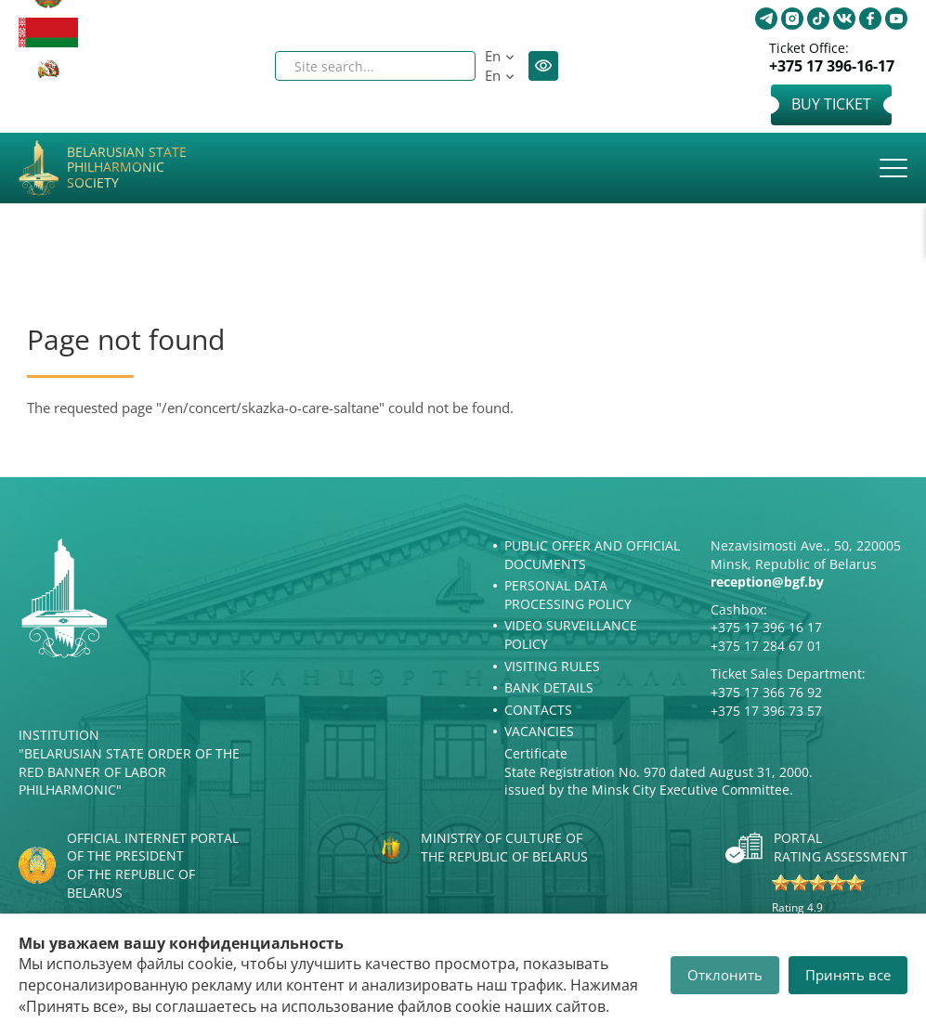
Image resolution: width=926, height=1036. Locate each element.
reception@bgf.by (767, 581)
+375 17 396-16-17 (831, 66)
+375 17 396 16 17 (766, 627)
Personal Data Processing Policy (568, 594)
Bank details (548, 687)
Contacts (538, 710)
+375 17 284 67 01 (766, 645)
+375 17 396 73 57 (766, 710)
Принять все (848, 974)
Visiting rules (552, 666)
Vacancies (539, 731)
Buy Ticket (831, 104)
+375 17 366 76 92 (766, 692)
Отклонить (725, 974)
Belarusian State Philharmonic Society (127, 168)
